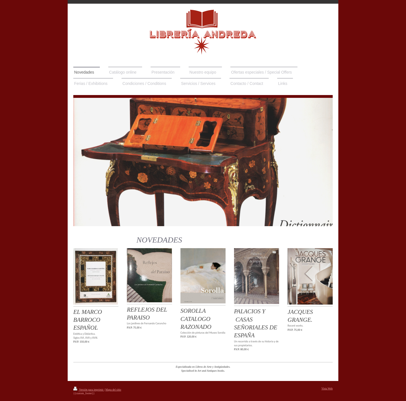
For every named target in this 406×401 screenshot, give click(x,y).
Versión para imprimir (88, 389)
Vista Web (327, 388)
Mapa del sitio (113, 389)
